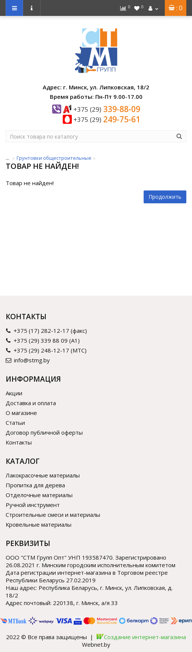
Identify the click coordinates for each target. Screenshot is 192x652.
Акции (14, 393)
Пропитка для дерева (35, 485)
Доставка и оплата (31, 403)
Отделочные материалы (39, 495)
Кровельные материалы (38, 524)
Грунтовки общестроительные (54, 157)
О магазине (21, 412)
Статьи (15, 422)
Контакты (19, 442)
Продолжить (165, 196)
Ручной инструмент (33, 504)
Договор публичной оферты (44, 432)
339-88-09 (106, 109)
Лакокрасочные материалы (43, 475)
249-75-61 (106, 119)
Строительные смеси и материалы (53, 514)
